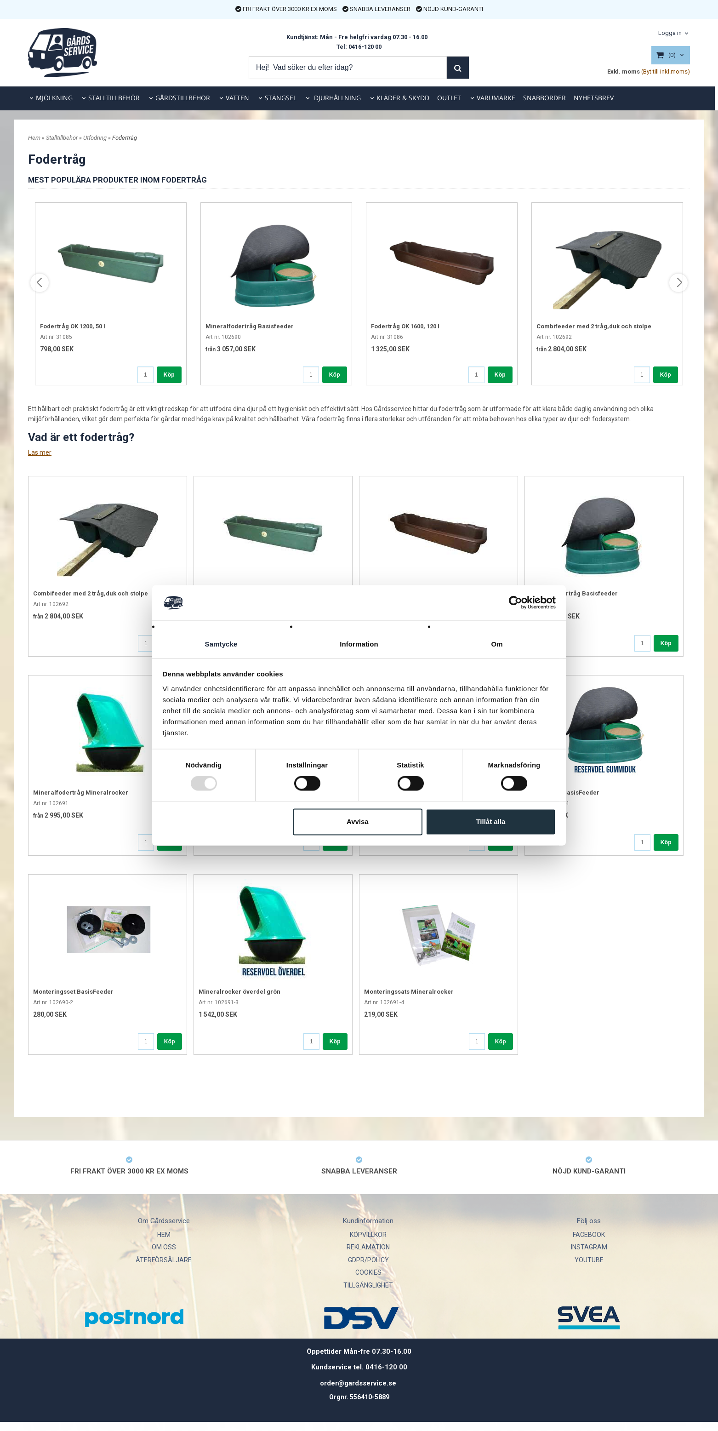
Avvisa (358, 821)
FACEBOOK (589, 1234)
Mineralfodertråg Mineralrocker (80, 792)
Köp (169, 375)
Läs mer (39, 452)
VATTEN (237, 97)
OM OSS (164, 1247)
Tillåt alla (490, 821)
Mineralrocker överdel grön (239, 991)
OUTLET (449, 97)
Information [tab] (359, 644)
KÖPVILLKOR (368, 1234)
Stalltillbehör (62, 137)
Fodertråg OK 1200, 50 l (72, 326)
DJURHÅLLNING (336, 97)
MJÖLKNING (54, 97)
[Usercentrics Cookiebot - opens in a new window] (515, 603)
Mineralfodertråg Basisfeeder (249, 326)
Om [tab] (496, 644)
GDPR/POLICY (368, 1260)
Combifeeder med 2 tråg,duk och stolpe (593, 326)
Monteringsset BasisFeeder (73, 991)
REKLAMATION (368, 1247)
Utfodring (95, 137)
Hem (34, 137)
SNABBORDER (544, 97)
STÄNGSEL (280, 97)
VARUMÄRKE (496, 97)
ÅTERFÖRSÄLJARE (164, 1260)
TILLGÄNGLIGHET (368, 1285)
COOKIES (368, 1272)
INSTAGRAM (589, 1247)
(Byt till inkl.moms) (665, 71)
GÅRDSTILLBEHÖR (182, 97)
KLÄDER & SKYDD (402, 97)
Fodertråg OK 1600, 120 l (405, 326)
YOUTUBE (589, 1260)
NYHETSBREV (594, 97)
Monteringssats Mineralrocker (409, 991)
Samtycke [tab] (221, 644)
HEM (164, 1234)
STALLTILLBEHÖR (114, 97)
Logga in (670, 32)
